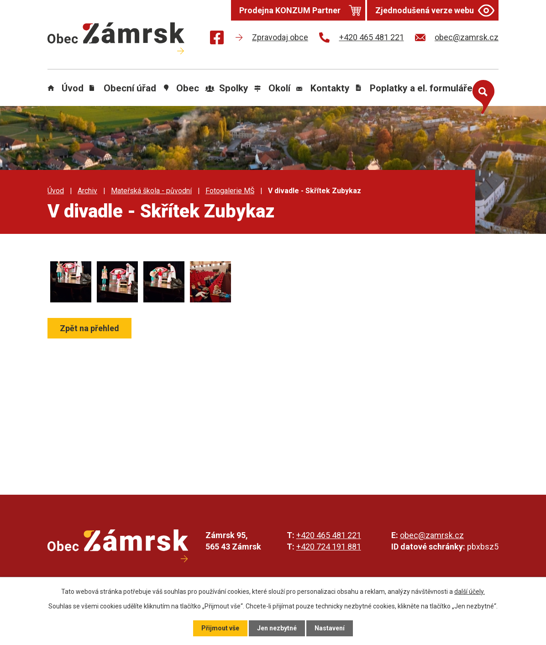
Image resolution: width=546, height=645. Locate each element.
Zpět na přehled (89, 328)
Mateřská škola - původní (151, 190)
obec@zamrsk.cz (432, 535)
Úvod (73, 88)
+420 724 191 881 (328, 546)
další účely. (469, 591)
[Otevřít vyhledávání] (481, 95)
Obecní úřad (130, 88)
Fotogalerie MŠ (229, 190)
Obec (187, 88)
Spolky (233, 88)
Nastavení (330, 628)
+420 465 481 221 (328, 535)
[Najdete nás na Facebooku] (217, 39)
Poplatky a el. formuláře (421, 88)
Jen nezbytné (277, 628)
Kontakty (330, 88)
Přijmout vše (220, 628)
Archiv (87, 190)
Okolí (279, 88)
